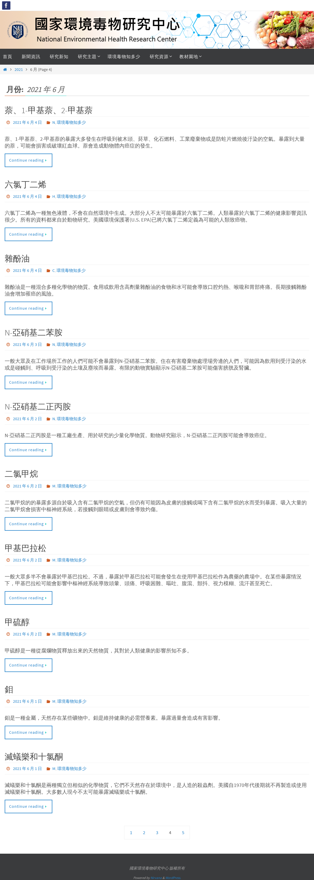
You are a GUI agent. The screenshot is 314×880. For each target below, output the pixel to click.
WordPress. (173, 875)
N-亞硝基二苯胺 (33, 332)
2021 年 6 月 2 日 (27, 417)
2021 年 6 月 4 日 (27, 122)
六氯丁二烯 (25, 184)
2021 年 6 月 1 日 (27, 699)
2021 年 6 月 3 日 (27, 343)
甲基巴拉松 (25, 547)
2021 (19, 69)
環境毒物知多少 (71, 122)
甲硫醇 (17, 620)
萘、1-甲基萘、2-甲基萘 (49, 110)
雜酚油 (17, 258)
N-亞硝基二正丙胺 (38, 406)
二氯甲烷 (21, 473)
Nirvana (156, 875)
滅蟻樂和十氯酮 (34, 755)
